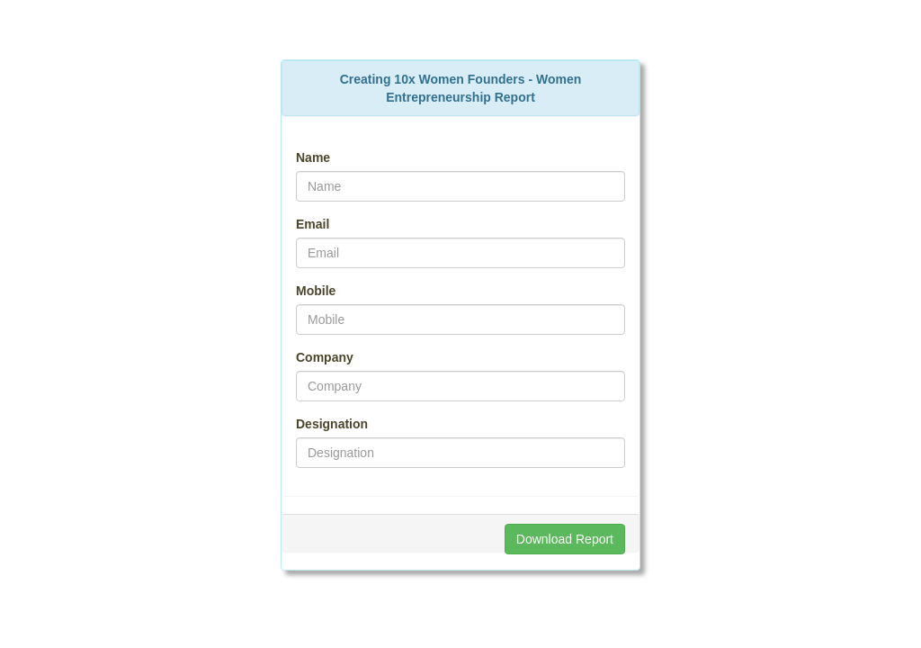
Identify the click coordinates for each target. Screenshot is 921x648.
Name (313, 157)
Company (324, 357)
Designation (332, 424)
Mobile (315, 291)
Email (312, 224)
